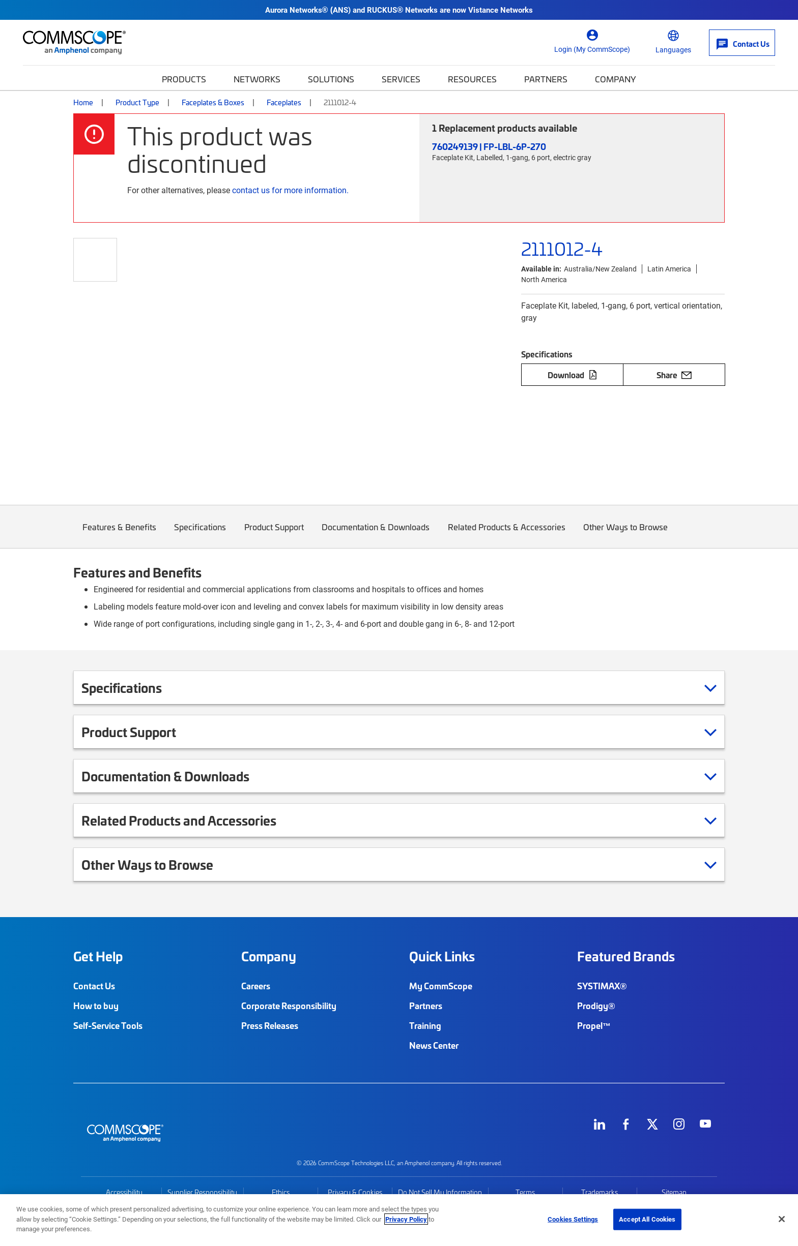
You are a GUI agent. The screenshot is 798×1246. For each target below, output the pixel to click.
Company (615, 78)
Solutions (331, 78)
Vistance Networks (500, 10)
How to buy (96, 1005)
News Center (434, 1045)
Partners (545, 78)
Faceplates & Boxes (213, 102)
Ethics (281, 1192)
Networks (257, 78)
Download (572, 374)
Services (401, 78)
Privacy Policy (406, 1219)
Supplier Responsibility (202, 1192)
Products (184, 78)
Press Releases (269, 1025)
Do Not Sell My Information (440, 1192)
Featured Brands (626, 956)
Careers (255, 986)
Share (674, 374)
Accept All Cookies (647, 1219)
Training (425, 1025)
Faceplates (284, 102)
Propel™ (594, 1025)
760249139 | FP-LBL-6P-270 (489, 146)
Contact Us (94, 986)
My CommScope (440, 986)
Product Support (274, 534)
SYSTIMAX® (602, 986)
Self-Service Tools (107, 1025)
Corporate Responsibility (288, 1005)
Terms (525, 1192)
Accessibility (124, 1192)
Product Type (137, 102)
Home (83, 102)
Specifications (200, 534)
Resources (472, 78)
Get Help (98, 956)
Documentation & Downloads (376, 534)
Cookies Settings (573, 1219)
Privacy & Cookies (355, 1192)
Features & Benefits (119, 534)
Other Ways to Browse (626, 534)
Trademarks (599, 1192)
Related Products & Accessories (507, 534)
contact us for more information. (290, 190)
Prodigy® (596, 1005)
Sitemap (674, 1192)
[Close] (782, 1219)
